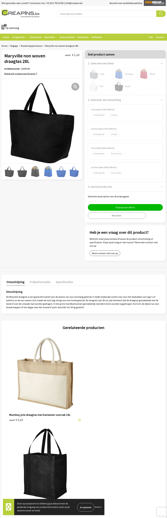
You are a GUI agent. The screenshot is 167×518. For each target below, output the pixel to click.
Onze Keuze (35, 37)
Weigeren (98, 507)
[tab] (15, 282)
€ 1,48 (129, 390)
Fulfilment (96, 37)
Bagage (14, 45)
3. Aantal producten (100, 186)
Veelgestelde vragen (97, 428)
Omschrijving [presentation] (15, 281)
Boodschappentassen (31, 45)
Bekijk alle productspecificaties (20, 73)
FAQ (151, 37)
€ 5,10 (16, 388)
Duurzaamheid (67, 37)
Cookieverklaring (136, 428)
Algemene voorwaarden (139, 423)
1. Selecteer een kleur (101, 63)
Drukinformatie (54, 428)
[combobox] (106, 13)
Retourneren (93, 432)
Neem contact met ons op (105, 253)
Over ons (50, 436)
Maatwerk (49, 37)
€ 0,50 (91, 386)
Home (6, 37)
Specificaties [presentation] (61, 281)
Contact (160, 37)
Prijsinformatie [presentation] (38, 281)
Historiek (51, 432)
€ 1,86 (52, 386)
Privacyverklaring (136, 432)
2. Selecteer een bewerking (104, 100)
